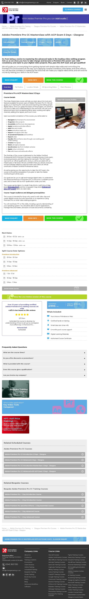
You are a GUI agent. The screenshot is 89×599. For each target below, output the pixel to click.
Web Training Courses (75, 580)
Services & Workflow (31, 577)
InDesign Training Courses (56, 581)
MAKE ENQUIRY (12, 70)
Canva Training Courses (56, 564)
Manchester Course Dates (76, 587)
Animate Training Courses (56, 555)
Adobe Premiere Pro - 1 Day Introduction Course (23, 486)
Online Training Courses (75, 582)
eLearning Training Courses (77, 570)
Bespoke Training (30, 564)
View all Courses (53, 547)
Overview (7, 78)
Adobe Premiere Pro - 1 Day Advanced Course (22, 504)
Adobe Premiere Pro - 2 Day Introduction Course (23, 492)
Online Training (29, 560)
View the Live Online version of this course (32, 288)
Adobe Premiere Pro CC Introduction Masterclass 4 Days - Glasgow (30, 457)
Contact (69, 2)
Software (27, 579)
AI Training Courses (74, 568)
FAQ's (26, 572)
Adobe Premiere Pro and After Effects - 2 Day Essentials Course (29, 498)
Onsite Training (29, 567)
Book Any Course (30, 569)
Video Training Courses (75, 577)
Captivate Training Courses (57, 560)
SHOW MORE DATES (11, 279)
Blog (26, 574)
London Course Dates (75, 585)
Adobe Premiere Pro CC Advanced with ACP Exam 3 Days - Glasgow (31, 463)
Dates (50, 78)
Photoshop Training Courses (57, 584)
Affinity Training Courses (56, 562)
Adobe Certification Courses (57, 550)
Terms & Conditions (53, 596)
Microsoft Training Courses (76, 575)
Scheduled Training (30, 562)
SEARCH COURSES (73, 9)
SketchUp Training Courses (77, 550)
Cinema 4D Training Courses (57, 572)
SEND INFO (33, 70)
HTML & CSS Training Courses (57, 577)
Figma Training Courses (75, 547)
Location (33, 78)
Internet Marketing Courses (77, 557)
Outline (19, 78)
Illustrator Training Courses (56, 579)
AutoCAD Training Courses (57, 557)
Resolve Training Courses (56, 574)
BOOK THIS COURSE (55, 70)
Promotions (28, 555)
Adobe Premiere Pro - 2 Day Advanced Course (22, 510)
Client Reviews (29, 557)
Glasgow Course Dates (75, 590)
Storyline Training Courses (76, 552)
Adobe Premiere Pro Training (20, 26)
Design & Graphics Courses (76, 573)
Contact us (28, 550)
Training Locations (30, 552)
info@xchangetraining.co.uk (27, 2)
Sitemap (78, 596)
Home (49, 2)
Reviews (67, 78)
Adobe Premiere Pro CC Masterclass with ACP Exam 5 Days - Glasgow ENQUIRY (36, 532)
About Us (27, 547)
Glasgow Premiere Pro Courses (45, 26)
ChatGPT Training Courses (56, 567)
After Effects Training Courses (57, 552)
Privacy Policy (68, 596)
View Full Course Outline (66, 90)
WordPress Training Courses (77, 555)
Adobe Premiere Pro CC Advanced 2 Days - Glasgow (25, 451)
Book (63, 2)
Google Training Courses (56, 569)
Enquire (56, 2)
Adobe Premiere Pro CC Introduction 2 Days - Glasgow (26, 445)
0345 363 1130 (7, 2)
